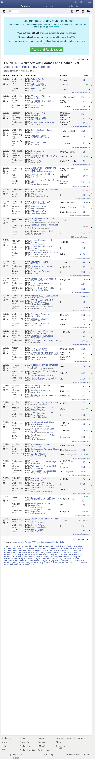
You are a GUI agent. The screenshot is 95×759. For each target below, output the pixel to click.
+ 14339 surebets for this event (79, 475)
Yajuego (17, 151)
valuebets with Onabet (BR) (51, 542)
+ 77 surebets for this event (81, 198)
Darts (48, 552)
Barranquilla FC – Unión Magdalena (41, 511)
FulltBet (16, 519)
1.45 (83, 89)
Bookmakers (25, 746)
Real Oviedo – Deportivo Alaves (44, 449)
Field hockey (48, 554)
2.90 (83, 226)
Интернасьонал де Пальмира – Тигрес (45, 366)
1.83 (83, 505)
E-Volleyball (36, 554)
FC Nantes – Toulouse (40, 96)
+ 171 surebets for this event (80, 93)
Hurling (7, 558)
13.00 (82, 484)
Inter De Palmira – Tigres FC (43, 378)
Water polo (30, 564)
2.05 (83, 289)
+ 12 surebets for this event (81, 258)
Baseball (33, 548)
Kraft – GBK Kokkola (39, 283)
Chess (74, 550)
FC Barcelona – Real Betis (42, 122)
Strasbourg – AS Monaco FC (43, 395)
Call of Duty (65, 550)
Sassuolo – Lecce (38, 136)
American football (51, 546)
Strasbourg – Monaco (40, 386)
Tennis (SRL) (24, 562)
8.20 (83, 137)
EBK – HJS (35, 194)
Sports (41, 738)
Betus (15, 206)
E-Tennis (26, 554)
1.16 (83, 367)
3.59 (83, 467)
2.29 (83, 280)
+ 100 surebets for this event (80, 441)
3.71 (83, 373)
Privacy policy (80, 738)
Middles (49, 6)
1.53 (83, 119)
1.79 (83, 207)
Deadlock (56, 552)
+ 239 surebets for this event (80, 345)
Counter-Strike (23, 552)
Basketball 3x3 (55, 548)
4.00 (83, 212)
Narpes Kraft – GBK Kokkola (43, 279)
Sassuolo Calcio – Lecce (41, 130)
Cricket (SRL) (78, 560)
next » (85, 59)
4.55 (83, 152)
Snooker (48, 562)
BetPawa (17, 488)
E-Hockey (16, 554)
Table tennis (67, 562)
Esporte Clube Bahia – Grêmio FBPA (44, 520)
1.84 (83, 531)
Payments (24, 742)
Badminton (16, 548)
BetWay (14, 436)
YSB (13, 175)
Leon (13, 262)
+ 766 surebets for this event (80, 186)
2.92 (83, 386)
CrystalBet (18, 471)
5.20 (83, 157)
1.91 (83, 143)
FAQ (4, 750)
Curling (42, 552)
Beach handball (19, 550)
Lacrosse (28, 558)
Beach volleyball (34, 550)
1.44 (83, 391)
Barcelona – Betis (38, 113)
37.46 (82, 489)
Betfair (16, 211)
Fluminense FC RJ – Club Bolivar (41, 489)
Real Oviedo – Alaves (40, 445)
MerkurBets (16, 219)
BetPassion (18, 319)
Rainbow (29, 560)
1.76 (83, 424)
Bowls (45, 550)
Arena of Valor (66, 546)
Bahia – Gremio (37, 530)
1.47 (83, 220)
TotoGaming (16, 136)
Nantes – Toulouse (38, 106)
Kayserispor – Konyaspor (41, 331)
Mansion (17, 372)
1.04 (83, 242)
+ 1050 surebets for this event (80, 275)
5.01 (83, 233)
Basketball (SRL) (62, 560)
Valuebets (73, 6)
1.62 (83, 354)
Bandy (25, 548)
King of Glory (17, 558)
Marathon (15, 113)
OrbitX (14, 498)
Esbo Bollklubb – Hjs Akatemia (44, 190)
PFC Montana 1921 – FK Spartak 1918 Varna (41, 301)
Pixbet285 (15, 241)
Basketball (42, 548)
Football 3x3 (77, 554)
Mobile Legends (59, 558)
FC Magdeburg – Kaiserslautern (44, 403)
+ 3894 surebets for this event (80, 215)
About (58, 742)
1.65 (83, 307)
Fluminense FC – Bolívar (41, 483)
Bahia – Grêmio (37, 525)
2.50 (83, 349)
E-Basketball (72, 552)
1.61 (83, 102)
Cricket (34, 552)
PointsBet (17, 454)
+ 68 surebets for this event (81, 362)
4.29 (83, 284)
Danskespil (16, 429)
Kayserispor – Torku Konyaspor (44, 341)
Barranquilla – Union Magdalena (44, 498)
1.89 (83, 263)
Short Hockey (37, 562)
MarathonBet (17, 142)
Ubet (15, 366)
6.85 (83, 296)
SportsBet (17, 105)
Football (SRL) (10, 562)
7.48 (83, 248)
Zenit (13, 84)
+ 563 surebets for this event (80, 328)
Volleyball (8, 564)
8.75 (83, 430)
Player (16, 336)
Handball (58, 556)
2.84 (83, 114)
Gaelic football (41, 556)
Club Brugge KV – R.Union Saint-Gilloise (42, 423)
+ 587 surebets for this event (80, 110)
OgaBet (14, 253)
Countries (42, 742)
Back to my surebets (36, 66)
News (4, 742)
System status (44, 750)
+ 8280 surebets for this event (80, 237)
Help (4, 746)
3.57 (83, 341)
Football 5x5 (21, 556)
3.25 (83, 437)
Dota (64, 552)
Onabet (16, 79)
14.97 (82, 85)
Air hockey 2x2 (35, 546)
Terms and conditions (60, 747)
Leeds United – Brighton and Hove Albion (43, 169)
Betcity (14, 353)
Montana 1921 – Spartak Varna (44, 296)
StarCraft (57, 562)
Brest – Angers (37, 151)
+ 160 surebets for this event (80, 399)
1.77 (83, 123)
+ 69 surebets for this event (81, 494)
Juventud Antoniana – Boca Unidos (42, 241)
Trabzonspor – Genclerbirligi (43, 461)
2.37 (83, 182)
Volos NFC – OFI (38, 207)
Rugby (51, 560)
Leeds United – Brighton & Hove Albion (44, 181)
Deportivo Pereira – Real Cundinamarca (41, 232)
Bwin (15, 408)
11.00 (82, 379)
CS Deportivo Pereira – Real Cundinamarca (43, 220)
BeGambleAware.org (75, 755)
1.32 (83, 445)
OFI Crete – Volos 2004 (40, 202)
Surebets (25, 6)
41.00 (82, 254)
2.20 (83, 170)
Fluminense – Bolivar (39, 478)
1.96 (83, 203)
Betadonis (15, 101)
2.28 (83, 450)
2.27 (83, 97)
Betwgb (14, 271)
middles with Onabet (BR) (24, 542)
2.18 (83, 106)
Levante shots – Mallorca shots (44, 353)
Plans (22, 738)
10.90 (82, 472)
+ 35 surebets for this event (81, 534)
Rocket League (40, 560)
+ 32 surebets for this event (81, 165)
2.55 (83, 131)
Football (16, 118)
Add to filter (12, 66)
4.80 (83, 176)
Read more (53, 27)
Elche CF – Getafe (38, 89)
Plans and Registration (46, 49)
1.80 (83, 324)
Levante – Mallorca (38, 348)
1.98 (83, 497)
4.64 (83, 320)
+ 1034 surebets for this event (80, 127)
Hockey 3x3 (76, 556)
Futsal (31, 556)
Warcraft (17, 564)
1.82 (83, 358)
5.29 (83, 415)
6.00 (83, 455)
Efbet (15, 279)
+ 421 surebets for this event (80, 148)
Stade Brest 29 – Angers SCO (43, 156)
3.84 (83, 526)
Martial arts (54, 550)
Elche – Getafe (37, 79)
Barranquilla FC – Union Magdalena (41, 504)
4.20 (83, 302)
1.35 (83, 403)
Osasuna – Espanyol (39, 314)
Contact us (6, 738)
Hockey (66, 556)
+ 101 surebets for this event (80, 419)
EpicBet (14, 88)
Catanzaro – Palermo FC (41, 266)
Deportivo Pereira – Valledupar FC (44, 226)
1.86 (83, 195)
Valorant (84, 562)
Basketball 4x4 (69, 548)
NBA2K (70, 558)
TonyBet (16, 156)
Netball (78, 558)
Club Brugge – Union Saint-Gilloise (42, 430)
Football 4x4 (9, 556)
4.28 (83, 80)
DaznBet (17, 288)
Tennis (76, 562)
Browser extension (64, 738)
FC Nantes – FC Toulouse (42, 101)
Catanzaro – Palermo (39, 262)
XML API (42, 746)
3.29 (83, 272)
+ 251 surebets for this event (80, 458)
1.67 (83, 396)
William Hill (16, 348)
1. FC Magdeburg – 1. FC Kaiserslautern (41, 408)
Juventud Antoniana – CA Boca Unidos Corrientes (44, 253)
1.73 (83, 161)
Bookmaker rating (27, 750)
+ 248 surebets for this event (80, 311)
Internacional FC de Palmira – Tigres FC (43, 372)
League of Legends (42, 558)
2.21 (83, 190)
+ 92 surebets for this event (81, 382)
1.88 (83, 337)
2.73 (83, 315)
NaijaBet (15, 194)
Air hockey (23, 546)
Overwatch (9, 560)
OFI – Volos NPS (38, 211)
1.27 (83, 462)
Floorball (59, 554)
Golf (51, 556)
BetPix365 (17, 301)
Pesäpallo (19, 560)
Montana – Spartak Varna (41, 307)
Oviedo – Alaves (37, 454)
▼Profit (5, 75)
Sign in (89, 2)
